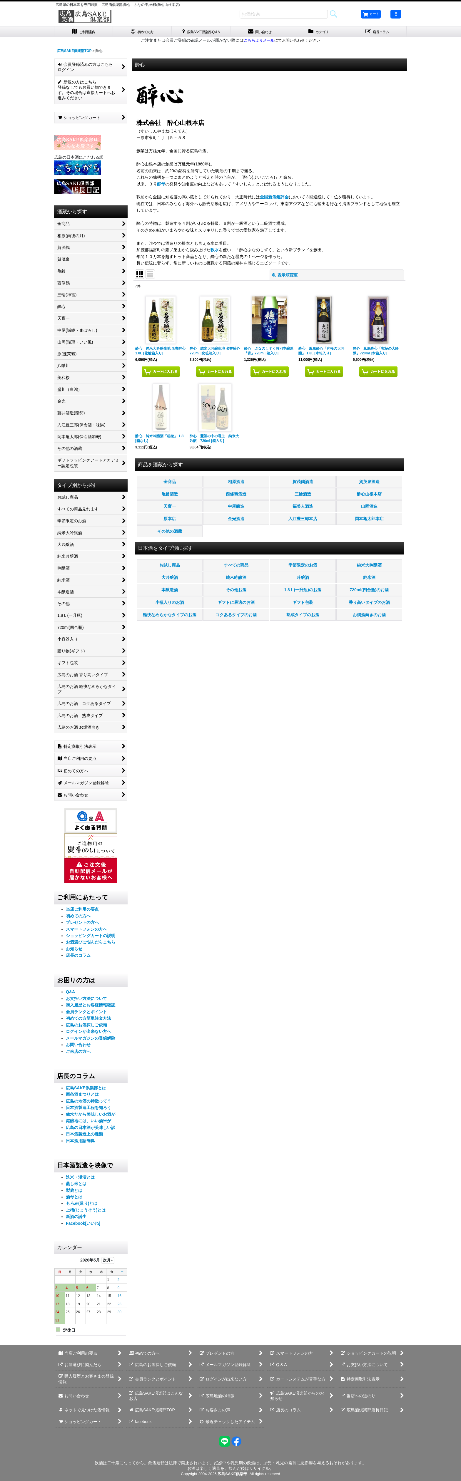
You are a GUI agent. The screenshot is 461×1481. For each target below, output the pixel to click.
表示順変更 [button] (285, 276)
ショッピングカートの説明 (90, 937)
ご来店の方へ (78, 1053)
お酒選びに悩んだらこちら (90, 943)
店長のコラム (78, 957)
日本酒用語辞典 (80, 1142)
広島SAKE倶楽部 (232, 1474)
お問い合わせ (78, 1046)
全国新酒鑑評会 (274, 198)
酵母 (161, 185)
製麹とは (74, 1192)
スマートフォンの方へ (86, 930)
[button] (395, 14)
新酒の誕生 (76, 1218)
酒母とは (74, 1198)
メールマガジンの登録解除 (90, 1039)
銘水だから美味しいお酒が (90, 1115)
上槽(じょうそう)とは (86, 1211)
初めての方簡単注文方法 (88, 1019)
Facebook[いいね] (83, 1224)
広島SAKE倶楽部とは (86, 1089)
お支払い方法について (86, 1000)
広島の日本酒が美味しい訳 (90, 1129)
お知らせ (74, 950)
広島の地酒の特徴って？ (88, 1102)
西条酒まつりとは (82, 1095)
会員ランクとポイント (86, 1013)
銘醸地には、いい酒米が (88, 1122)
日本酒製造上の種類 (84, 1135)
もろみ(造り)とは (81, 1205)
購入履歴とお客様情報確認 (90, 1006)
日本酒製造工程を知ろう (88, 1109)
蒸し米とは (76, 1185)
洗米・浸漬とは (80, 1178)
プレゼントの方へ (82, 924)
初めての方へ (78, 917)
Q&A (70, 993)
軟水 (215, 251)
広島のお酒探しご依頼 (86, 1026)
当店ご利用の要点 (82, 910)
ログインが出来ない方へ (88, 1033)
